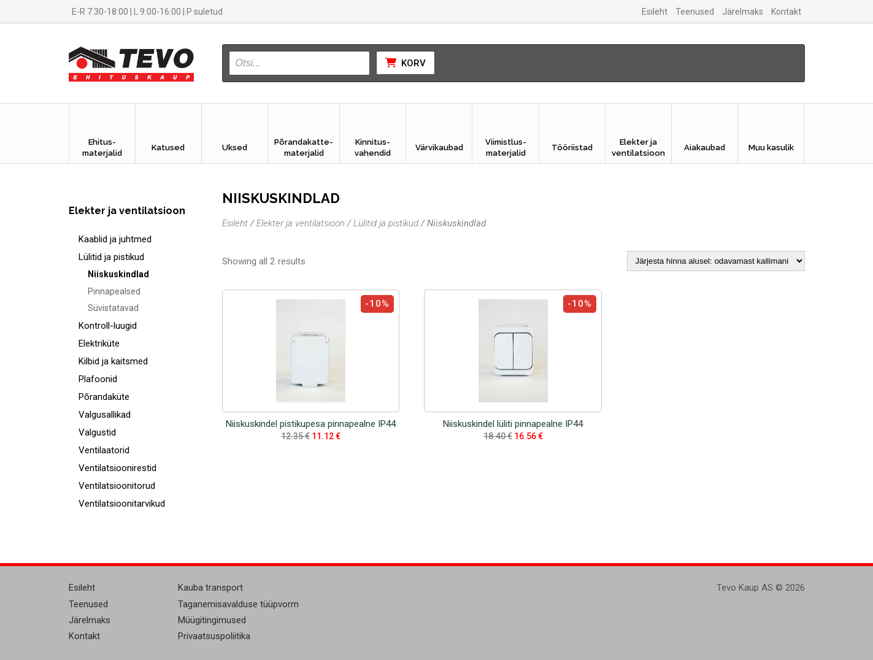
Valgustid (97, 432)
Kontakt (786, 12)
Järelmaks (742, 12)
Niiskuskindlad (118, 274)
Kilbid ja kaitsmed (113, 361)
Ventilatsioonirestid (117, 468)
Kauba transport (210, 587)
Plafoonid (98, 379)
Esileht (654, 12)
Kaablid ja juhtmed (115, 239)
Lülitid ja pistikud (111, 257)
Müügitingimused (212, 620)
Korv (405, 63)
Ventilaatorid (104, 450)
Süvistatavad (113, 308)
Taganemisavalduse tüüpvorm (238, 604)
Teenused (694, 12)
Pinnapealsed (114, 291)
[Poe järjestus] (716, 261)
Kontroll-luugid (108, 325)
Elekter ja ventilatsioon (300, 223)
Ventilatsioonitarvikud (122, 503)
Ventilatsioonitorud (117, 485)
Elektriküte (99, 343)
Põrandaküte (104, 396)
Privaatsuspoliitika (214, 636)
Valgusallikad (105, 414)
